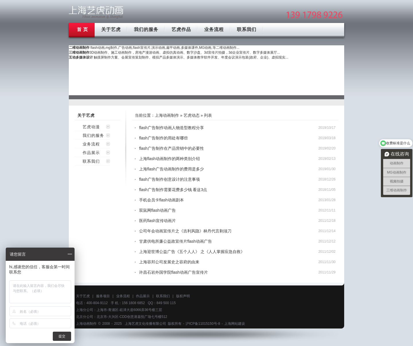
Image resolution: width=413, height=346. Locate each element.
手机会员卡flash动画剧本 (161, 200)
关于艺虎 (111, 29)
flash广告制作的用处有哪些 (163, 138)
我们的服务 (146, 29)
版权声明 (183, 296)
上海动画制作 (167, 115)
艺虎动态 (192, 115)
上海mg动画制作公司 (96, 12)
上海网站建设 (234, 324)
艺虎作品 (181, 29)
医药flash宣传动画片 (157, 220)
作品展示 (91, 152)
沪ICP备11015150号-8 (203, 324)
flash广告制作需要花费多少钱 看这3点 (173, 189)
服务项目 (103, 296)
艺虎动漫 (91, 127)
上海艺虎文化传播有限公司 (145, 324)
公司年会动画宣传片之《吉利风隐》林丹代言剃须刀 (185, 231)
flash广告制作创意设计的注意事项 (169, 179)
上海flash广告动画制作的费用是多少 (171, 169)
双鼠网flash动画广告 (157, 210)
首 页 (82, 29)
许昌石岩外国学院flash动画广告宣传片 (173, 272)
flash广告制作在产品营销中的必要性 (171, 148)
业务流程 (214, 29)
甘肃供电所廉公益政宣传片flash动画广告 (175, 241)
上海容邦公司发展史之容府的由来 (169, 262)
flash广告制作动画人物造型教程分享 (171, 127)
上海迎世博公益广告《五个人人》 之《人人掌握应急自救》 (192, 251)
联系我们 (246, 29)
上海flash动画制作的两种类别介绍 (169, 158)
